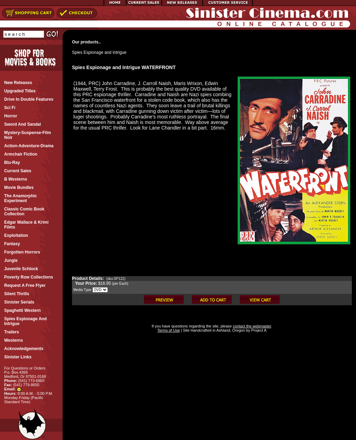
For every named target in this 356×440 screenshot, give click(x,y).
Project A (258, 330)
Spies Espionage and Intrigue (99, 52)
